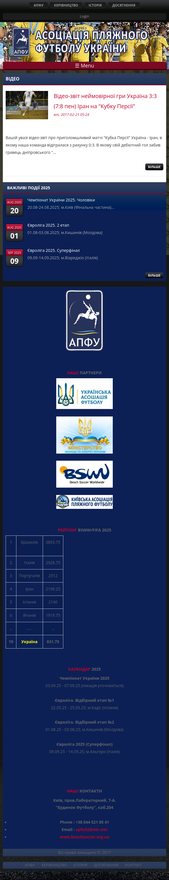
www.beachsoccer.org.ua (84, 836)
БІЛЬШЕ (154, 275)
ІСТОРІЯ (95, 5)
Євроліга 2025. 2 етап (48, 225)
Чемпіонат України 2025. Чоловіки (61, 200)
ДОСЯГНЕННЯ (123, 5)
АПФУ (39, 5)
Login (84, 16)
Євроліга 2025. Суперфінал (53, 250)
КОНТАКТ (133, 865)
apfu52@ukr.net (91, 829)
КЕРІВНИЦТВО (66, 5)
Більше (154, 167)
